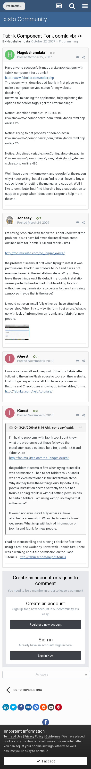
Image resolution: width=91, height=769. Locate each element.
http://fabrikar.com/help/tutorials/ (28, 391)
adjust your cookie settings (35, 746)
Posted (34, 57)
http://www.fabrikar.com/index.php (29, 78)
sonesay (24, 218)
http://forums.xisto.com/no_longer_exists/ (35, 253)
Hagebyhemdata (18, 41)
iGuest (22, 356)
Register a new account (46, 624)
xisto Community (25, 19)
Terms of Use (13, 736)
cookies (9, 741)
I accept (45, 761)
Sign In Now (45, 655)
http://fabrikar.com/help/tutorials (43, 557)
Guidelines (52, 736)
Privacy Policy (34, 736)
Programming (68, 41)
